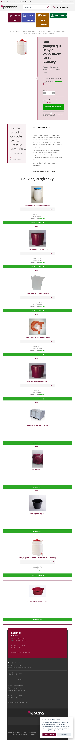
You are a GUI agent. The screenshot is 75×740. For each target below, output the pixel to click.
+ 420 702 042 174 (16, 154)
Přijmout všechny (49, 734)
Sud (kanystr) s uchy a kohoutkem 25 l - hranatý (37, 558)
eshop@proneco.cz (8, 1)
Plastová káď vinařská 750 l (37, 381)
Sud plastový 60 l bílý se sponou (37, 205)
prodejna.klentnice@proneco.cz (19, 668)
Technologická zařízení (30, 32)
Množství (45, 90)
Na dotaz (37, 443)
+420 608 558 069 (24, 1)
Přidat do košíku (53, 108)
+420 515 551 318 (14, 688)
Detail (37, 226)
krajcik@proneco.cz (16, 158)
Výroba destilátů (31, 17)
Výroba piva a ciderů (44, 20)
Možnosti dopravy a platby (19, 734)
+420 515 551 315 (14, 665)
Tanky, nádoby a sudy (45, 32)
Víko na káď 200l (37, 469)
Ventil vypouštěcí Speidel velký (37, 337)
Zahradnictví (61, 15)
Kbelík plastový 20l (37, 513)
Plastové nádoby (59, 32)
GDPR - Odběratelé (30, 732)
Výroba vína (16, 17)
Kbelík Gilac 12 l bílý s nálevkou (37, 293)
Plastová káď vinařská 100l (37, 602)
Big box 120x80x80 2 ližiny (37, 425)
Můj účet (63, 1)
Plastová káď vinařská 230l (37, 249)
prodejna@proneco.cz (16, 690)
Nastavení (64, 734)
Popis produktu (43, 128)
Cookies (33, 734)
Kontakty (71, 1)
